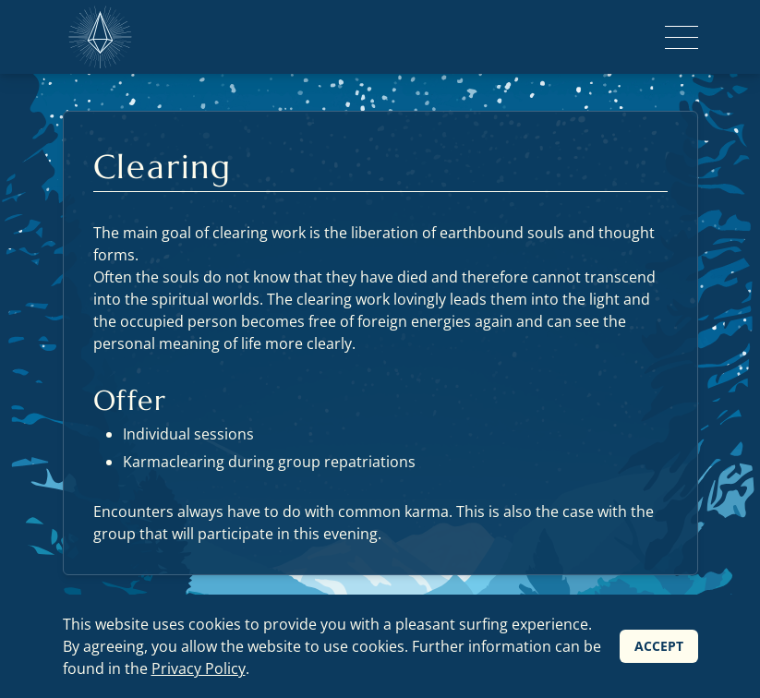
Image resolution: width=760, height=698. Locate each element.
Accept (658, 646)
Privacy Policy (198, 668)
